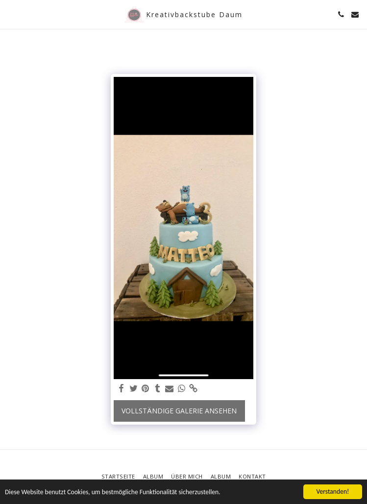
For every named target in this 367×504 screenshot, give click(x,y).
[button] (10, 14)
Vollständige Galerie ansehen (179, 410)
